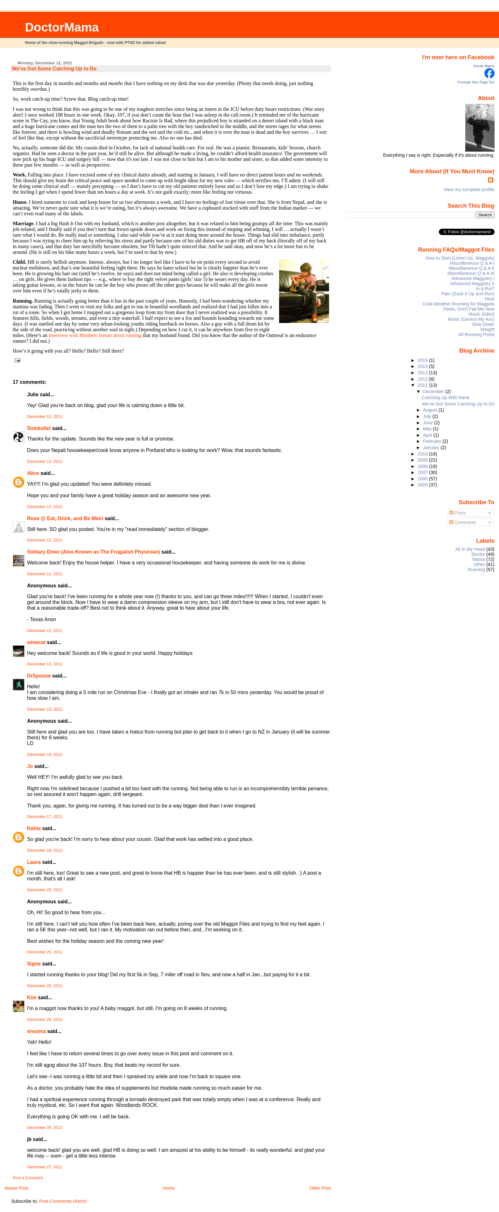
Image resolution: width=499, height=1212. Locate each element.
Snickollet (39, 428)
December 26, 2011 (44, 1019)
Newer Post (16, 1188)
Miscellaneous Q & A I (472, 263)
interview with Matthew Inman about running (95, 335)
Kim (32, 997)
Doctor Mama (484, 66)
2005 (423, 484)
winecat (36, 642)
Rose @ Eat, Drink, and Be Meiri (65, 518)
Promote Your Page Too (476, 82)
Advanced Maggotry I (473, 278)
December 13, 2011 (44, 664)
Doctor (478, 554)
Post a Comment (28, 1178)
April (428, 435)
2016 (423, 360)
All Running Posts (476, 334)
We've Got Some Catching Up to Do (54, 68)
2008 (423, 466)
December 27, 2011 (44, 1167)
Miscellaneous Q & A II (472, 268)
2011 (423, 385)
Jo (30, 766)
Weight (487, 329)
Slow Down (483, 324)
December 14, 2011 (44, 754)
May (428, 428)
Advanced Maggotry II (472, 283)
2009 (423, 460)
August (431, 409)
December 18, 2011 (44, 850)
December (434, 391)
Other (479, 564)
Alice (33, 473)
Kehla (34, 828)
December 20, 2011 (44, 890)
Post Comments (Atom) (63, 1201)
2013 (423, 372)
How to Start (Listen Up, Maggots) (459, 258)
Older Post (320, 1188)
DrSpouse (39, 675)
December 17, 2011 (44, 816)
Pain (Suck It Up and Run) (468, 293)
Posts (457, 512)
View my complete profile (469, 189)
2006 (423, 478)
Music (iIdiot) (481, 314)
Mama (478, 559)
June (428, 422)
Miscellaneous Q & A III (471, 273)
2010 (423, 453)
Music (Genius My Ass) (471, 319)
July (427, 416)
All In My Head (470, 549)
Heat (489, 298)
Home (169, 1188)
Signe (34, 963)
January (431, 447)
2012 (423, 379)
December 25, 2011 (44, 986)
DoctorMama (62, 27)
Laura (34, 862)
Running (476, 569)
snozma (36, 1031)
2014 (423, 366)
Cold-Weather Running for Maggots (459, 303)
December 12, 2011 (44, 416)
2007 (423, 472)
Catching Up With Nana (445, 397)
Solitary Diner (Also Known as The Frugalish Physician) (93, 552)
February (432, 441)
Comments (463, 522)
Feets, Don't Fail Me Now (469, 309)
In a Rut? (485, 288)
